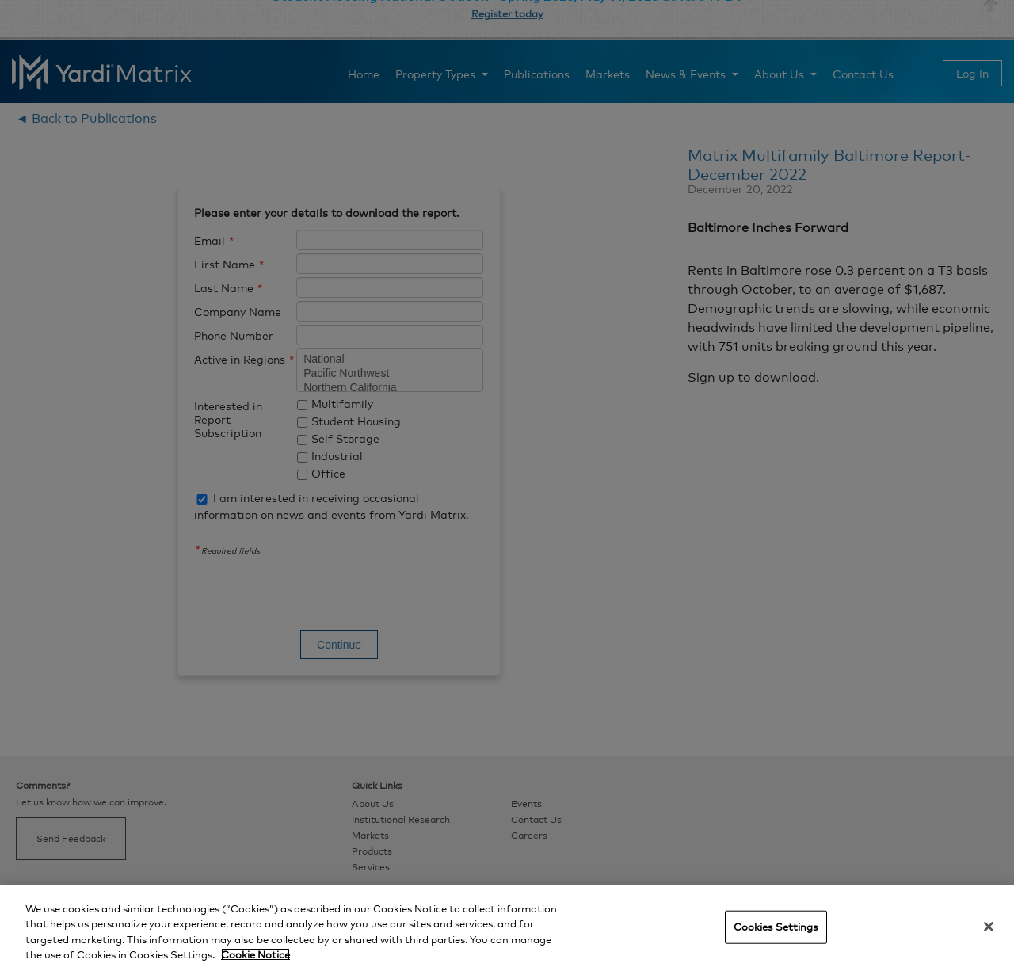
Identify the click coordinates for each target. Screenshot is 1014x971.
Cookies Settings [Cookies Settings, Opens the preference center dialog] (776, 926)
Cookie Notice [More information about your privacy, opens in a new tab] (255, 954)
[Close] (988, 926)
